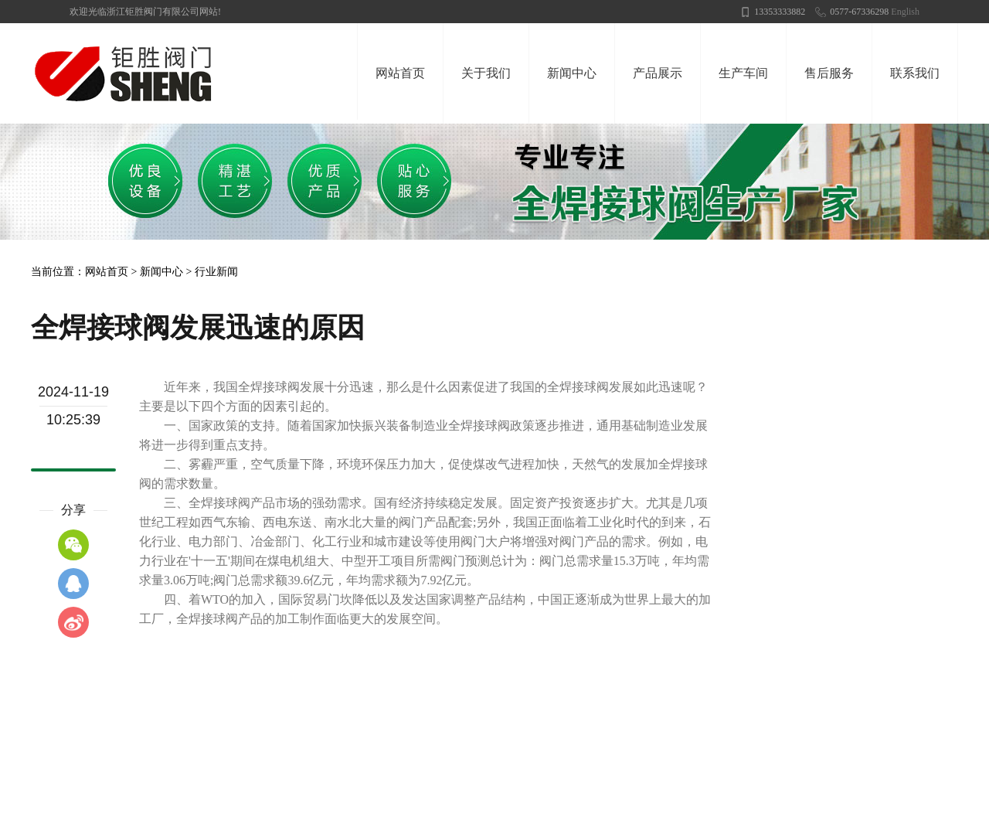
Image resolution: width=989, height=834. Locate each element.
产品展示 (657, 73)
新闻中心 (571, 73)
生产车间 (743, 73)
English (905, 11)
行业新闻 (216, 271)
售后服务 (829, 73)
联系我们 (915, 73)
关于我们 (486, 73)
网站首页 (400, 73)
